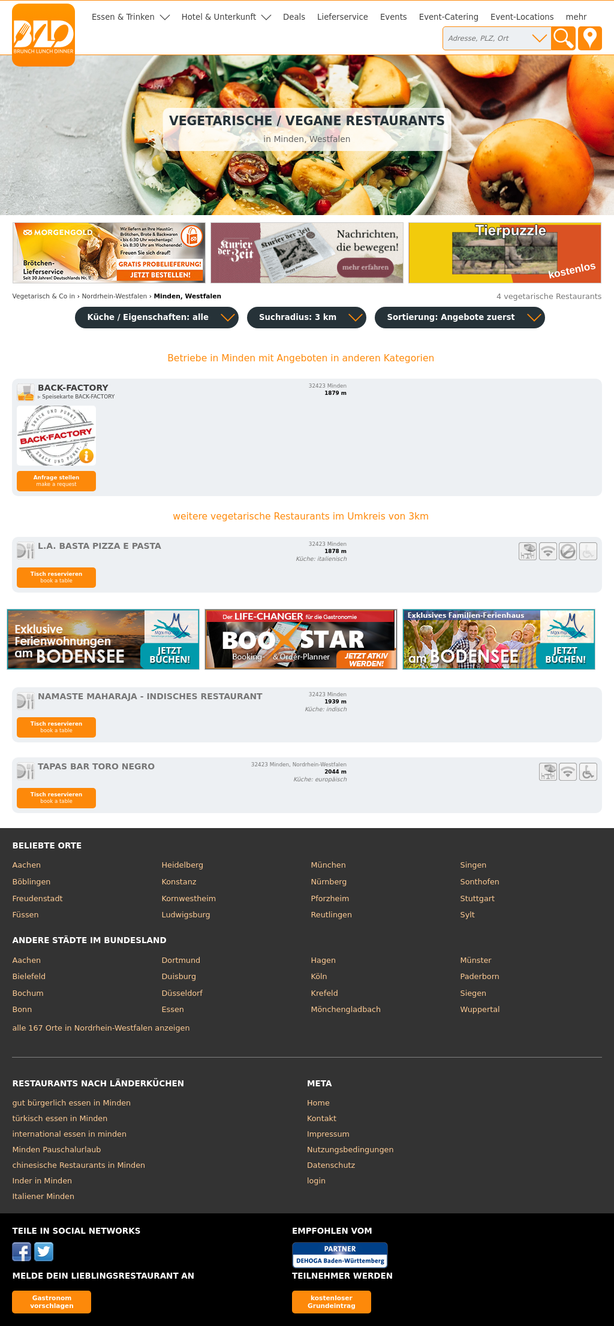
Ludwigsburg (185, 914)
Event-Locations (522, 17)
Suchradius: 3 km (297, 317)
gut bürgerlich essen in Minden (71, 1102)
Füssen (25, 914)
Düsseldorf (181, 993)
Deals (294, 17)
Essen (172, 1009)
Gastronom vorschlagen (52, 1301)
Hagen (323, 960)
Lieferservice (342, 17)
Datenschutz (331, 1165)
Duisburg (178, 976)
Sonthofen (479, 881)
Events (393, 17)
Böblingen (31, 881)
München (328, 864)
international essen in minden (69, 1133)
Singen (473, 864)
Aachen (26, 864)
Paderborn (479, 976)
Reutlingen (332, 914)
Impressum (328, 1133)
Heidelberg (182, 864)
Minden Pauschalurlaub (56, 1149)
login (316, 1180)
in (43, 296)
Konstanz (178, 881)
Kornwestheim (188, 898)
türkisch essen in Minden (59, 1118)
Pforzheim (330, 898)
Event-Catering (448, 17)
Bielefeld (29, 976)
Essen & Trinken (123, 17)
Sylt (467, 914)
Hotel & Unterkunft (219, 17)
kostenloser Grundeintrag (332, 1301)
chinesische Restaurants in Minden (78, 1165)
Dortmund (180, 960)
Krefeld (324, 993)
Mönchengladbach (346, 1009)
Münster (476, 960)
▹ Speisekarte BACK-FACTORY (76, 397)
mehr (576, 17)
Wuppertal (480, 1009)
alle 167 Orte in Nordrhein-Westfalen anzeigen (100, 1027)
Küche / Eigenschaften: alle (148, 317)
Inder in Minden (42, 1180)
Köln (319, 976)
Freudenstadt (37, 898)
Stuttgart (477, 898)
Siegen (473, 993)
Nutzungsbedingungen (350, 1149)
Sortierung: (450, 317)
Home (318, 1102)
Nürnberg (329, 881)
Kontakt (321, 1118)
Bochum (27, 993)
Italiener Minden (43, 1196)
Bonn (22, 1009)
